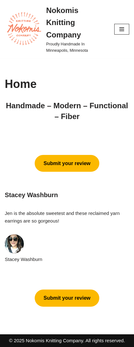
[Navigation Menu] (121, 29)
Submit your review (67, 163)
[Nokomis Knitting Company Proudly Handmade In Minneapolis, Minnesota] (55, 29)
